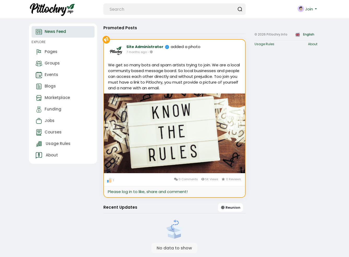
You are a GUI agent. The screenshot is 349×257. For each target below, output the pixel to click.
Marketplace (53, 98)
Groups (48, 63)
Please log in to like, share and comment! (148, 191)
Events (47, 75)
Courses (49, 132)
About (47, 155)
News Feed (51, 32)
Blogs (46, 86)
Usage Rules (53, 144)
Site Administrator (144, 46)
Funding (48, 109)
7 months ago (136, 52)
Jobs (45, 121)
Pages (46, 52)
